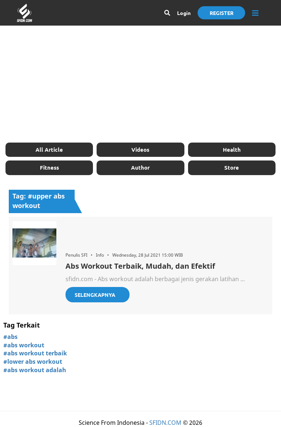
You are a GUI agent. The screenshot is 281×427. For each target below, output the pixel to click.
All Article (49, 149)
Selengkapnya (95, 294)
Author (140, 167)
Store (231, 167)
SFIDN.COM (165, 423)
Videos (140, 149)
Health (232, 149)
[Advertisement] (140, 84)
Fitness (49, 167)
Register (221, 13)
